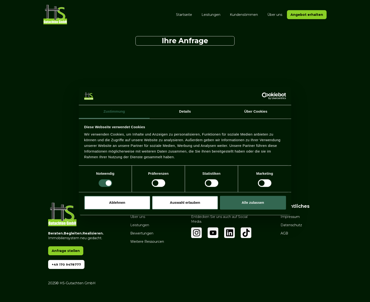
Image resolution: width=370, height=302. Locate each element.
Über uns (274, 15)
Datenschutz (291, 225)
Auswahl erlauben (185, 203)
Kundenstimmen (244, 15)
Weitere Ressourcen (147, 241)
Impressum (290, 217)
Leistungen (211, 15)
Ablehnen (117, 203)
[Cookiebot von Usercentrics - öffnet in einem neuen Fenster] (265, 95)
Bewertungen (141, 233)
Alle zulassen (253, 203)
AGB (284, 233)
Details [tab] (185, 112)
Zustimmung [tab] (114, 112)
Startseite (184, 15)
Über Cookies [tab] (255, 112)
